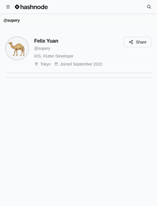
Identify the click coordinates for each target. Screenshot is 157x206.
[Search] (149, 6)
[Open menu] (8, 6)
